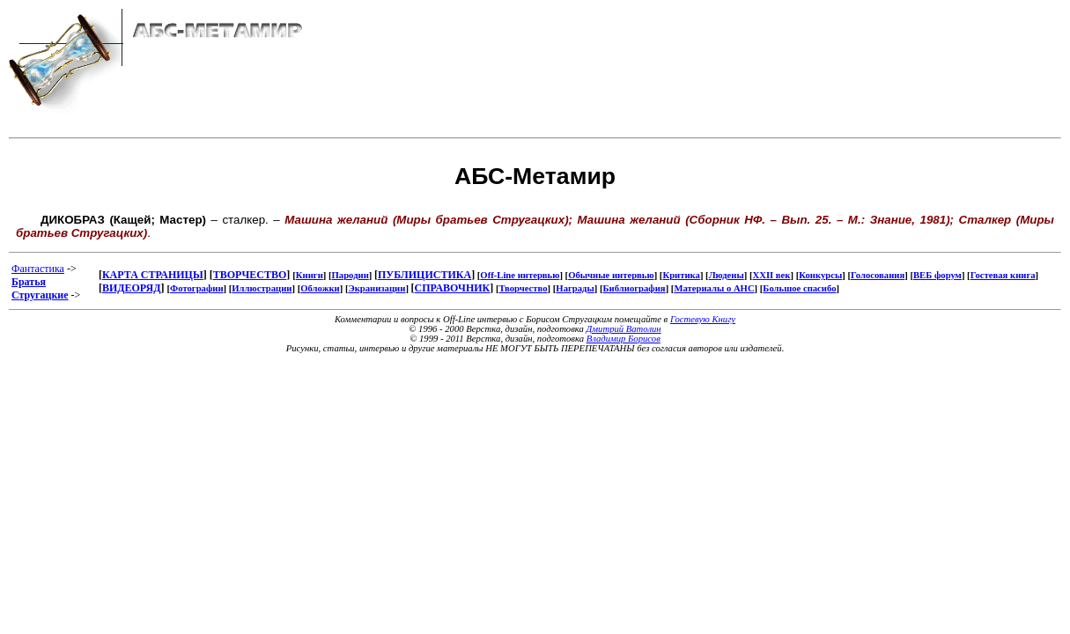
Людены (726, 275)
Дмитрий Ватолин (624, 329)
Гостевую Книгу (702, 319)
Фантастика (37, 268)
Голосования (877, 275)
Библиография (634, 288)
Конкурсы (820, 275)
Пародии (350, 275)
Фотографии (197, 288)
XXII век (772, 275)
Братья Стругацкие (40, 288)
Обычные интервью (611, 275)
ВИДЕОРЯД (131, 288)
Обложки (319, 288)
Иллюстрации (261, 288)
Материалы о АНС (714, 288)
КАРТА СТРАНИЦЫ (152, 275)
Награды (575, 288)
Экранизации (376, 288)
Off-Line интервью (519, 275)
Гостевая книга (1003, 275)
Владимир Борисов (623, 338)
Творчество (523, 288)
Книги (309, 275)
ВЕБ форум (937, 275)
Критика (680, 275)
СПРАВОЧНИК (453, 288)
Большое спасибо (799, 288)
